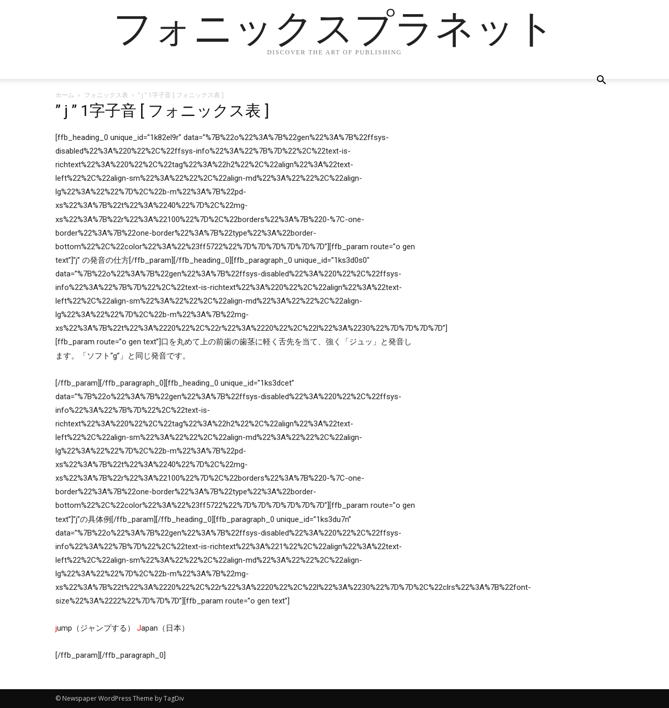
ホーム (64, 94)
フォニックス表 (106, 94)
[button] (601, 81)
